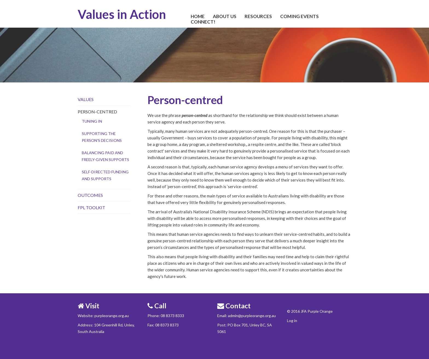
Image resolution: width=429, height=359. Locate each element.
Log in (292, 320)
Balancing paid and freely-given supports (105, 156)
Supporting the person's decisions (102, 137)
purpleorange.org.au (111, 315)
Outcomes (90, 195)
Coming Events (299, 16)
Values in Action (122, 14)
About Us (224, 16)
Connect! (203, 22)
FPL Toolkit (91, 207)
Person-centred (97, 111)
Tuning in (92, 121)
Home (198, 16)
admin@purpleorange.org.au (252, 315)
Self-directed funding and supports (105, 175)
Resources (258, 16)
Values (86, 99)
